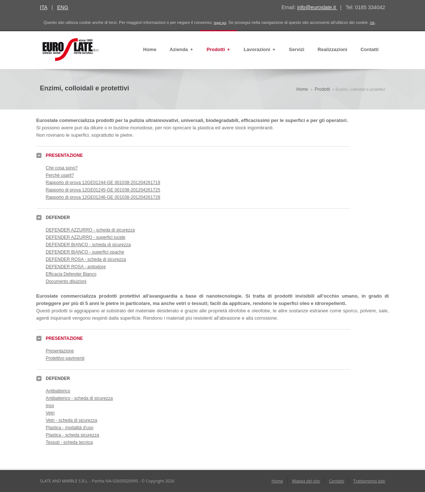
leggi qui (220, 23)
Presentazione (60, 350)
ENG (62, 7)
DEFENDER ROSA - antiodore (76, 266)
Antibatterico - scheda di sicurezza (79, 398)
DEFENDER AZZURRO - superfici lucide (86, 237)
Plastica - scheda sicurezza (72, 435)
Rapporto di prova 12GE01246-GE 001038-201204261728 (103, 197)
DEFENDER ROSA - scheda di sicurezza (86, 259)
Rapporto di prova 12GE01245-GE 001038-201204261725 (103, 190)
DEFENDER (58, 217)
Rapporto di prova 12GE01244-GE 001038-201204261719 (103, 182)
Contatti (369, 49)
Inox (50, 405)
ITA (43, 7)
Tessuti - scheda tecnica (69, 442)
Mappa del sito (306, 481)
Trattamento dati (369, 481)
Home (149, 49)
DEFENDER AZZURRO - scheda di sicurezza (90, 230)
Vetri (50, 413)
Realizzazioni (332, 49)
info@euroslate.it (317, 7)
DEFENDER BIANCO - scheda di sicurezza (88, 244)
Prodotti (218, 49)
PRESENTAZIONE (64, 155)
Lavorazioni (259, 49)
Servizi (297, 49)
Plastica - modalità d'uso (70, 427)
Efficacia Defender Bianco (71, 274)
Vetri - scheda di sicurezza (71, 420)
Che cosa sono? (62, 167)
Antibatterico (58, 391)
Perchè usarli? (60, 175)
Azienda (182, 49)
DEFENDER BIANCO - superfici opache (85, 252)
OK (372, 23)
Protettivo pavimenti (65, 358)
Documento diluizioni (66, 281)
